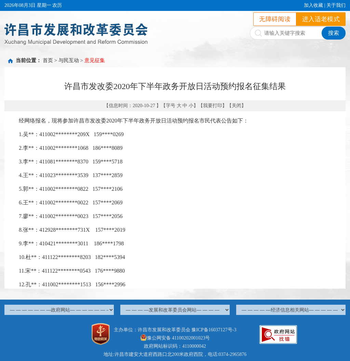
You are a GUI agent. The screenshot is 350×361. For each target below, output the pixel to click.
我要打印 (212, 105)
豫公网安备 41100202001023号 (175, 338)
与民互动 (68, 60)
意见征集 (94, 60)
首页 (48, 60)
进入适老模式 (321, 19)
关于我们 (336, 5)
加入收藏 (313, 5)
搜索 (333, 33)
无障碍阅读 (275, 19)
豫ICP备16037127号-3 (213, 329)
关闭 (236, 105)
